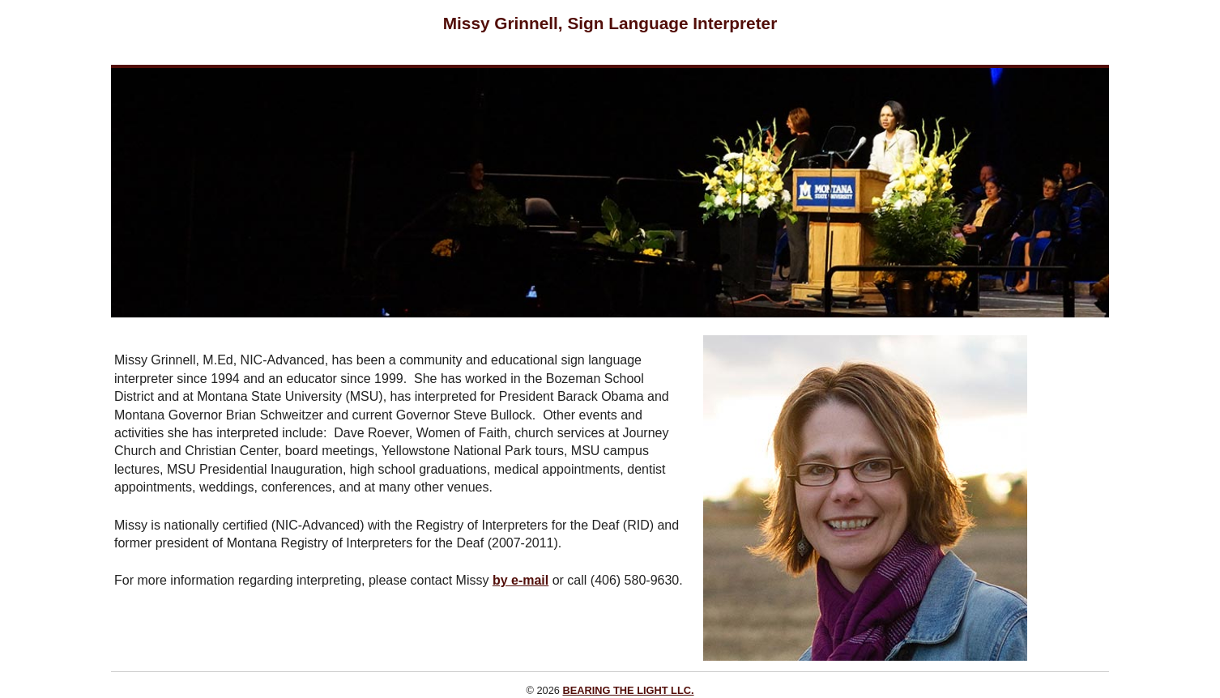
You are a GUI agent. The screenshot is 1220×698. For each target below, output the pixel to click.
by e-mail (520, 580)
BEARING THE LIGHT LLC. (627, 690)
